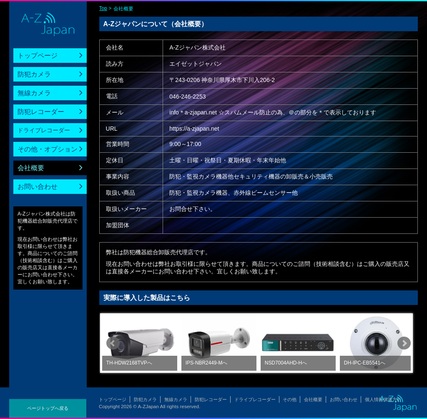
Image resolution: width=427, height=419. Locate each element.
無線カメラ (34, 93)
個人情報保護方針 (383, 399)
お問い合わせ (38, 186)
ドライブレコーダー (44, 130)
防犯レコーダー (41, 111)
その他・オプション (48, 149)
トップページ (38, 55)
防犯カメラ (34, 74)
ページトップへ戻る (47, 408)
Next (404, 343)
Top (103, 8)
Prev (113, 343)
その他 (289, 399)
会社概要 (31, 167)
